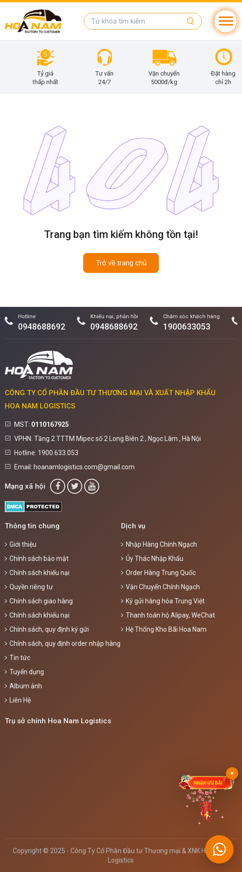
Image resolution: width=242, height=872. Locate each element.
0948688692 (41, 326)
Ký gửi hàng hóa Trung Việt (163, 601)
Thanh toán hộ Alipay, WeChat (168, 615)
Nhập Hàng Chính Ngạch (159, 544)
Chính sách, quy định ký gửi (47, 629)
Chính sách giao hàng (39, 601)
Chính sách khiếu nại (37, 572)
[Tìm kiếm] (190, 21)
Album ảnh (23, 686)
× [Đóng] (232, 773)
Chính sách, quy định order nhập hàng (63, 643)
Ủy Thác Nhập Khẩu (152, 558)
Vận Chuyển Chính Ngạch (160, 587)
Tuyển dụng (24, 672)
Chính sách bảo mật (37, 558)
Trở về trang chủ (121, 263)
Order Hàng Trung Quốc (158, 572)
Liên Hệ (18, 700)
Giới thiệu (20, 544)
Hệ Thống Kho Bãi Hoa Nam (164, 629)
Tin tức (17, 657)
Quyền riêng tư (29, 587)
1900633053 (186, 326)
